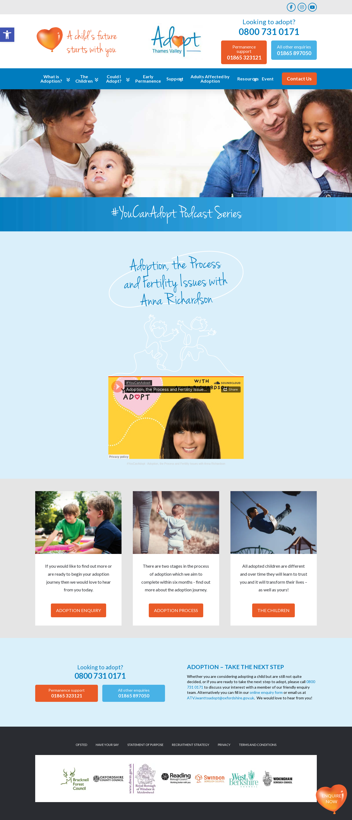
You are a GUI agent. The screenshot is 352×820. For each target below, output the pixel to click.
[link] (7, 35)
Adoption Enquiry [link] (78, 610)
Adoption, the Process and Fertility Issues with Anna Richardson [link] (186, 463)
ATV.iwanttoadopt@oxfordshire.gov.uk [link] (220, 697)
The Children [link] (273, 610)
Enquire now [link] (331, 798)
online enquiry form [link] (266, 692)
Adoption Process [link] (176, 610)
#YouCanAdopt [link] (136, 463)
